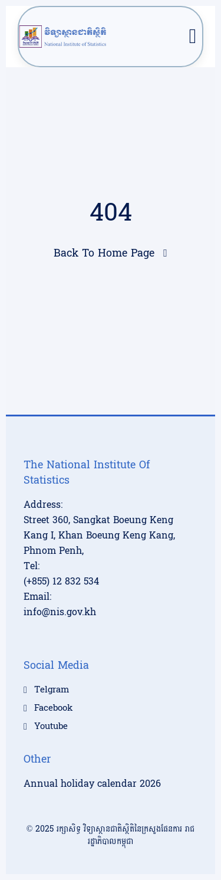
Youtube (51, 726)
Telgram (51, 690)
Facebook (53, 708)
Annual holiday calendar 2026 (92, 783)
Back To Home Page (104, 253)
